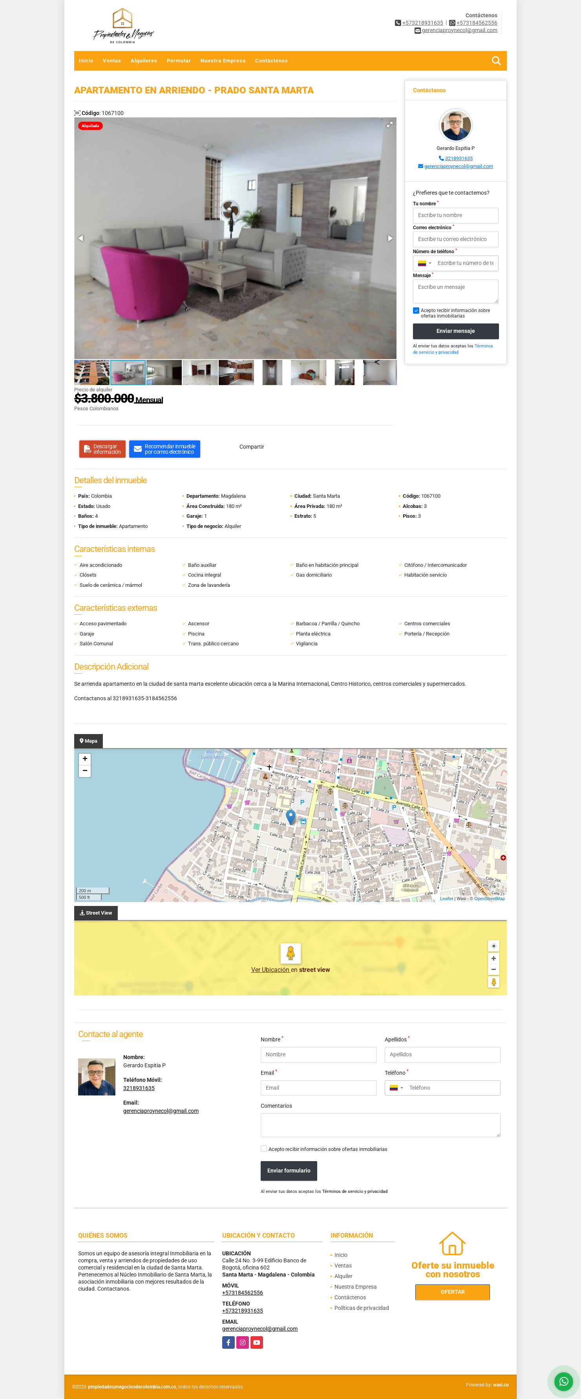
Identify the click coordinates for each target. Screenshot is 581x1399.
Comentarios (276, 1106)
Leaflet (446, 898)
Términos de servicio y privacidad (354, 1191)
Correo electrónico (433, 227)
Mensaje (423, 275)
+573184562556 (477, 23)
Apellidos (397, 1039)
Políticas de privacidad (361, 1308)
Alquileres (144, 61)
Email (269, 1072)
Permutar (179, 61)
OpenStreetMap (489, 898)
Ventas (112, 61)
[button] (390, 124)
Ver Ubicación (271, 969)
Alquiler (343, 1276)
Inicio (86, 61)
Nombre (272, 1039)
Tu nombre (425, 203)
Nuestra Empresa (223, 61)
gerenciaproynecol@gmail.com (458, 166)
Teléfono (397, 1072)
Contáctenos (271, 61)
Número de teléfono (435, 251)
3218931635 (459, 158)
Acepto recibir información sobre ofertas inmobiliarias (328, 1149)
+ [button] (85, 759)
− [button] (85, 771)
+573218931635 (422, 23)
